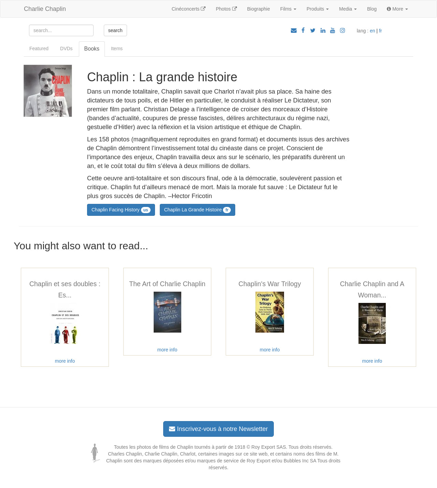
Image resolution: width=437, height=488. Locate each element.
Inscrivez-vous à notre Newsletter (218, 429)
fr (380, 30)
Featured (38, 48)
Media (348, 9)
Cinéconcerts (189, 9)
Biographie (258, 9)
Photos (226, 9)
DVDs (66, 48)
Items (117, 48)
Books (91, 49)
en (372, 30)
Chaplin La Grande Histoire (197, 210)
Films (288, 9)
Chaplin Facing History (121, 210)
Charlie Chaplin (45, 8)
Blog (372, 9)
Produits (318, 9)
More (397, 9)
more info (65, 361)
